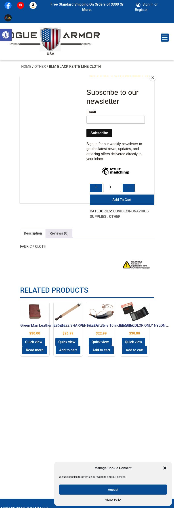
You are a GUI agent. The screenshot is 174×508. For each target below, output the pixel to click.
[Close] (153, 77)
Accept (113, 490)
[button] (6, 35)
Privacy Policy (113, 499)
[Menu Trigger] (165, 38)
